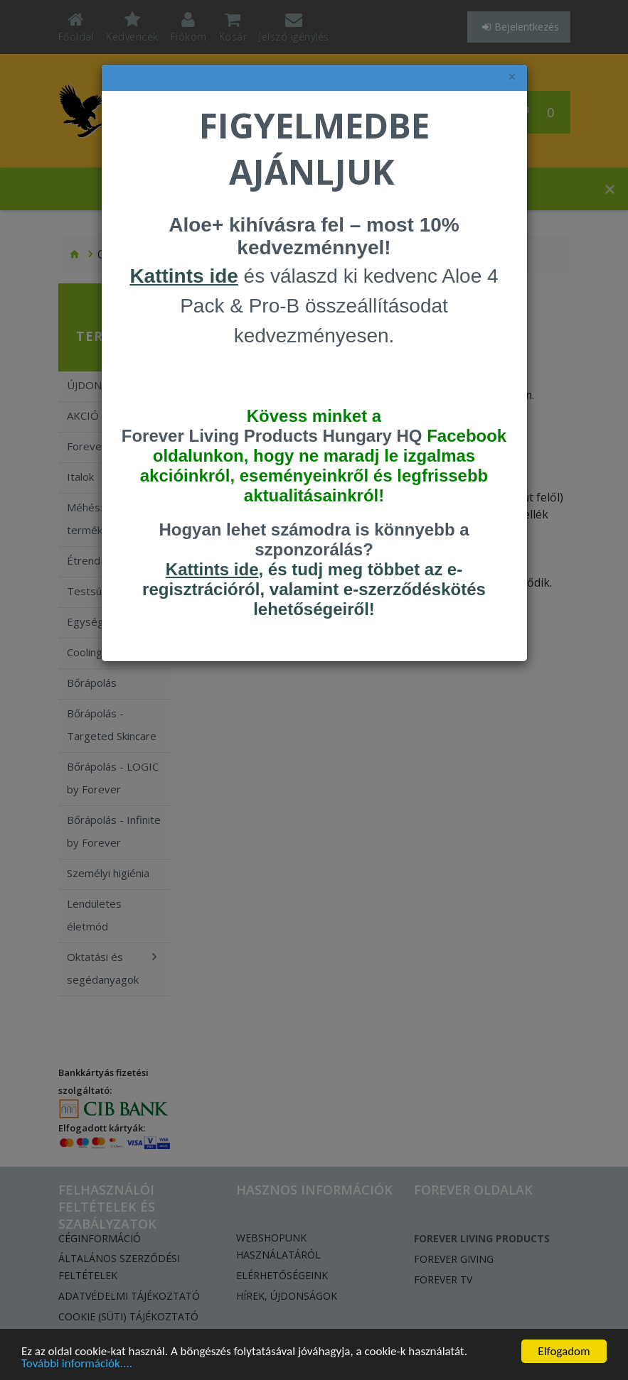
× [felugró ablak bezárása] (512, 77)
